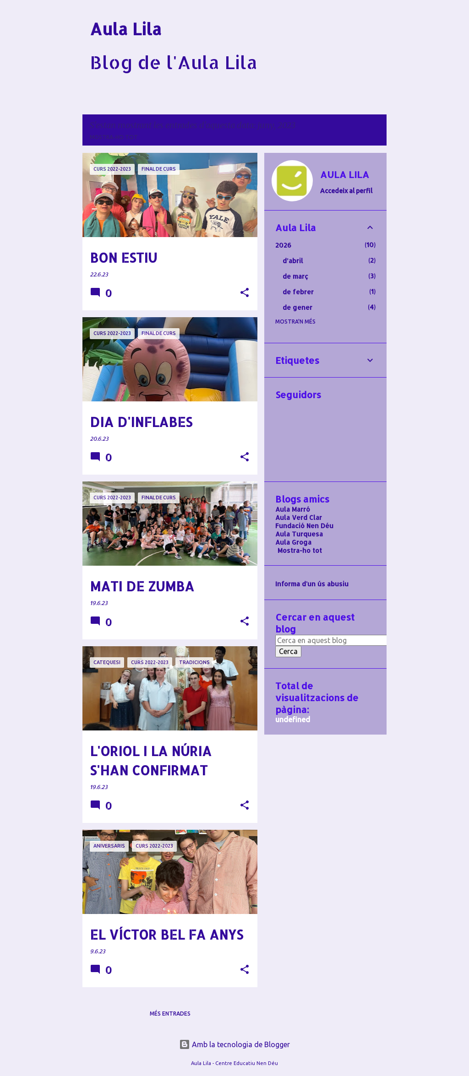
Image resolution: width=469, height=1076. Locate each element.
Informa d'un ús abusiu (312, 584)
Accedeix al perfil (346, 191)
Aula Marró (292, 509)
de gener (297, 307)
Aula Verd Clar (298, 517)
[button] (244, 293)
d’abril (293, 261)
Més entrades (170, 1014)
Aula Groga (293, 542)
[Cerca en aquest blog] (334, 640)
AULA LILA (344, 174)
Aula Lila (126, 28)
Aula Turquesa (299, 534)
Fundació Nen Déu (304, 526)
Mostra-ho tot (114, 137)
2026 (283, 245)
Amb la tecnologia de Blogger (234, 1044)
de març (295, 276)
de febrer (298, 292)
